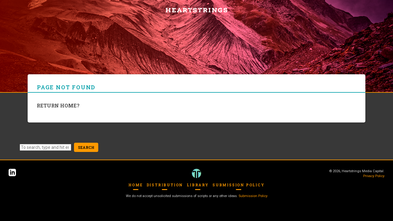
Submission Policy (238, 184)
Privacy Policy (373, 176)
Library (198, 184)
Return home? (58, 105)
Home (135, 184)
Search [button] (86, 147)
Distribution (164, 184)
